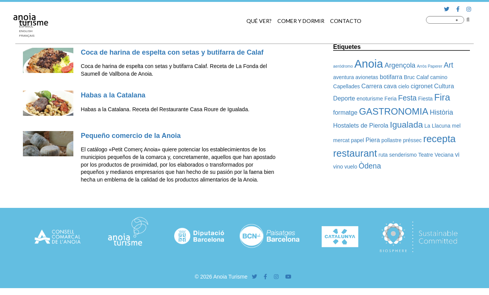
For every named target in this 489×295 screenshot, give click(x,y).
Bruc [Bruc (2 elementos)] (409, 77)
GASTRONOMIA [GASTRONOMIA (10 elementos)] (393, 111)
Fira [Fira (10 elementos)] (442, 97)
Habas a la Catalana (113, 95)
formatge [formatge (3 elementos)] (345, 112)
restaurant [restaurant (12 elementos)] (355, 153)
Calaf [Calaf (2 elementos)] (422, 77)
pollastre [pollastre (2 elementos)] (391, 140)
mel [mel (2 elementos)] (456, 126)
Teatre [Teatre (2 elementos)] (425, 155)
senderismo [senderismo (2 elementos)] (403, 155)
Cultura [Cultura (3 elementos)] (444, 86)
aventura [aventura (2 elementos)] (343, 77)
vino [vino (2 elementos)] (338, 167)
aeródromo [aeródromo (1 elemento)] (343, 66)
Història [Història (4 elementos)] (441, 112)
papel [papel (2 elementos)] (357, 140)
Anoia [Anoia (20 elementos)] (369, 63)
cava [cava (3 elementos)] (390, 86)
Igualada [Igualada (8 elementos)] (406, 125)
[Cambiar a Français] (28, 36)
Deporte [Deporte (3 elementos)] (344, 98)
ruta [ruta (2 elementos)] (383, 155)
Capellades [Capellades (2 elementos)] (346, 86)
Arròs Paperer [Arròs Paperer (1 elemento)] (429, 66)
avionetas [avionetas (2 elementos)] (366, 77)
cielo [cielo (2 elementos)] (403, 86)
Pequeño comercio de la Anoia (131, 135)
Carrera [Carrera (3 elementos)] (371, 86)
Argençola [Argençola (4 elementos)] (399, 65)
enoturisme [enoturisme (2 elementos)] (369, 99)
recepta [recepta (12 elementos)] (439, 138)
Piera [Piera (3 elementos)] (373, 139)
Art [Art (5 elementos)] (448, 65)
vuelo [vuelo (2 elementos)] (351, 167)
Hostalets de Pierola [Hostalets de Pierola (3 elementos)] (360, 125)
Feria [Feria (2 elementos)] (390, 99)
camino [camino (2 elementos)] (438, 77)
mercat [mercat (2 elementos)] (341, 140)
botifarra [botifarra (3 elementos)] (391, 76)
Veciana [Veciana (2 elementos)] (443, 155)
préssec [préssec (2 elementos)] (412, 140)
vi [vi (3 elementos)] (457, 154)
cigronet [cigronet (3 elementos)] (421, 86)
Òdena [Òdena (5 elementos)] (370, 166)
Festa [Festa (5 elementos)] (407, 98)
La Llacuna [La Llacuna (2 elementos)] (437, 126)
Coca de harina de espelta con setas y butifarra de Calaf (172, 52)
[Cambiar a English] (28, 31)
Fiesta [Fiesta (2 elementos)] (425, 99)
